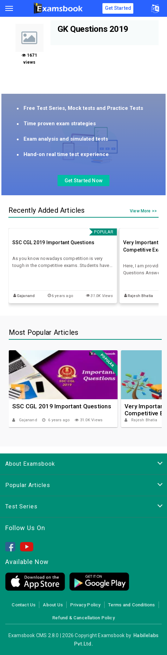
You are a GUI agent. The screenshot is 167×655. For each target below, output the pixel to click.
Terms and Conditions (131, 604)
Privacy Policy (85, 604)
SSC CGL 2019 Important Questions (53, 242)
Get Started (118, 8)
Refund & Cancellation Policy (83, 617)
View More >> (143, 211)
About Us (53, 604)
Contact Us (23, 604)
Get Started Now (83, 180)
